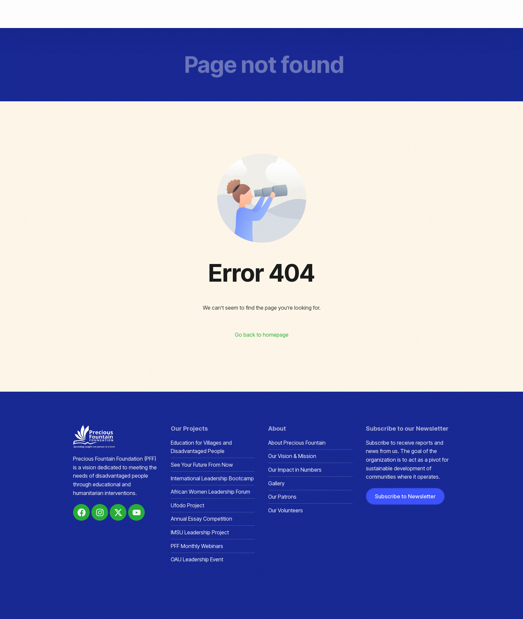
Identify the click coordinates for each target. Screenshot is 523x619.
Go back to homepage (262, 334)
